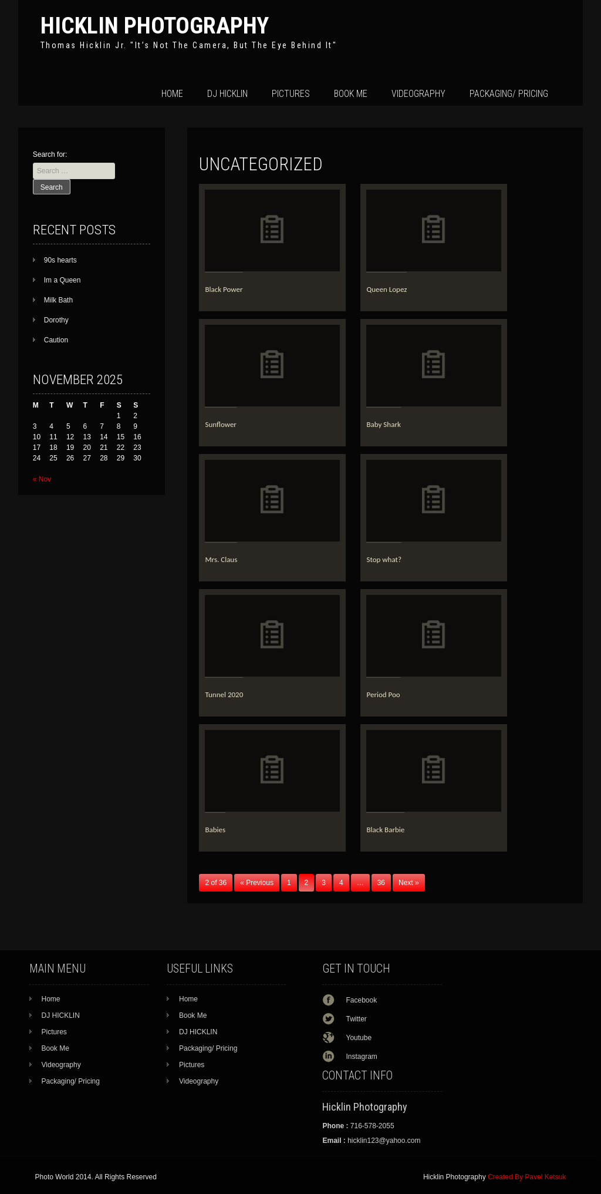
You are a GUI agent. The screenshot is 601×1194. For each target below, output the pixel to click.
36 (381, 883)
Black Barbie (385, 829)
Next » (409, 883)
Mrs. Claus (221, 559)
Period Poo (383, 694)
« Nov (42, 479)
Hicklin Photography (154, 25)
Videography (418, 93)
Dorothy (56, 320)
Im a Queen (62, 280)
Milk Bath (58, 300)
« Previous (257, 883)
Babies (215, 829)
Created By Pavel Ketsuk (527, 1177)
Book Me (350, 93)
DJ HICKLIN (227, 93)
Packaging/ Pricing (509, 93)
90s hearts (60, 260)
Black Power (223, 289)
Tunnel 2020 (224, 694)
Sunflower (220, 424)
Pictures (291, 93)
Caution (56, 340)
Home (172, 93)
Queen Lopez (386, 289)
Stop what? (383, 559)
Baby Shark (383, 424)
